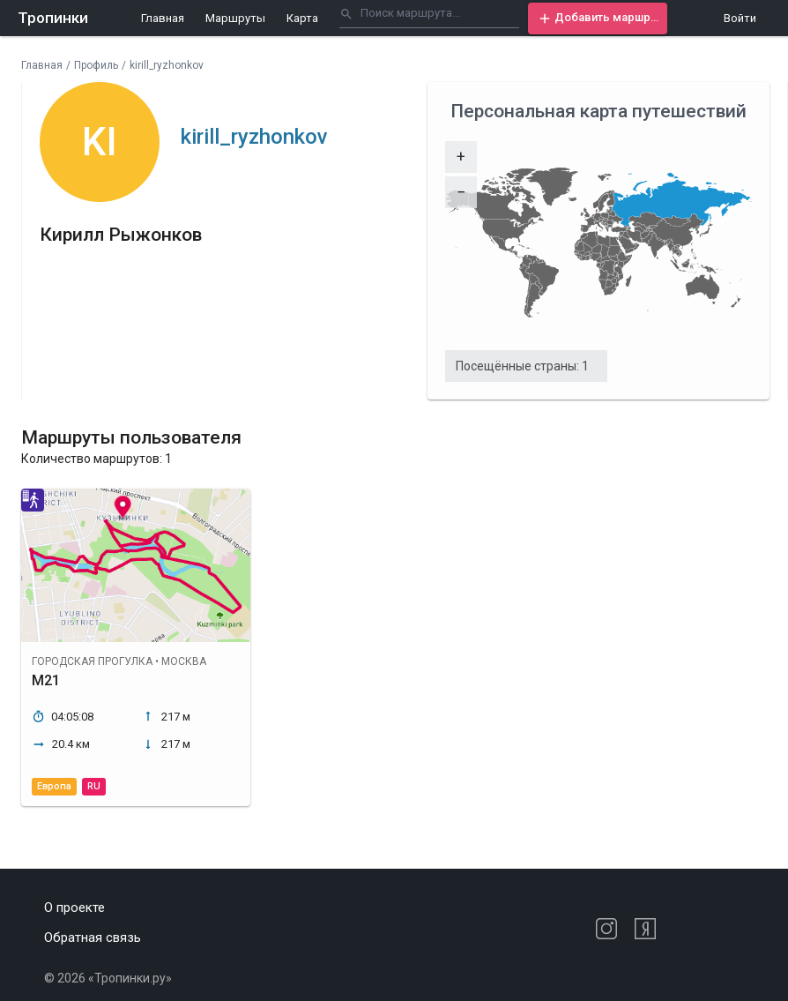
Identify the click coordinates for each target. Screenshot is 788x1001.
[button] (597, 18)
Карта (302, 18)
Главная (162, 18)
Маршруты (235, 18)
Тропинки (53, 17)
